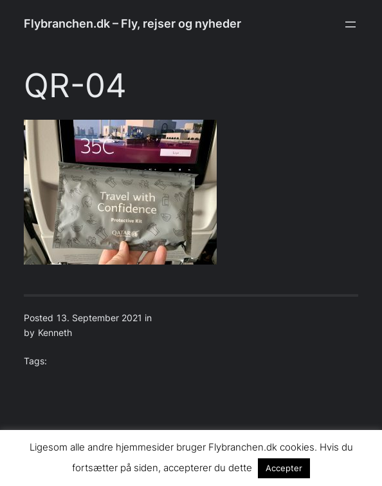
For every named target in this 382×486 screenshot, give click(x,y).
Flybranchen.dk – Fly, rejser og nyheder (132, 23)
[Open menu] (350, 24)
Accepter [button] (284, 468)
